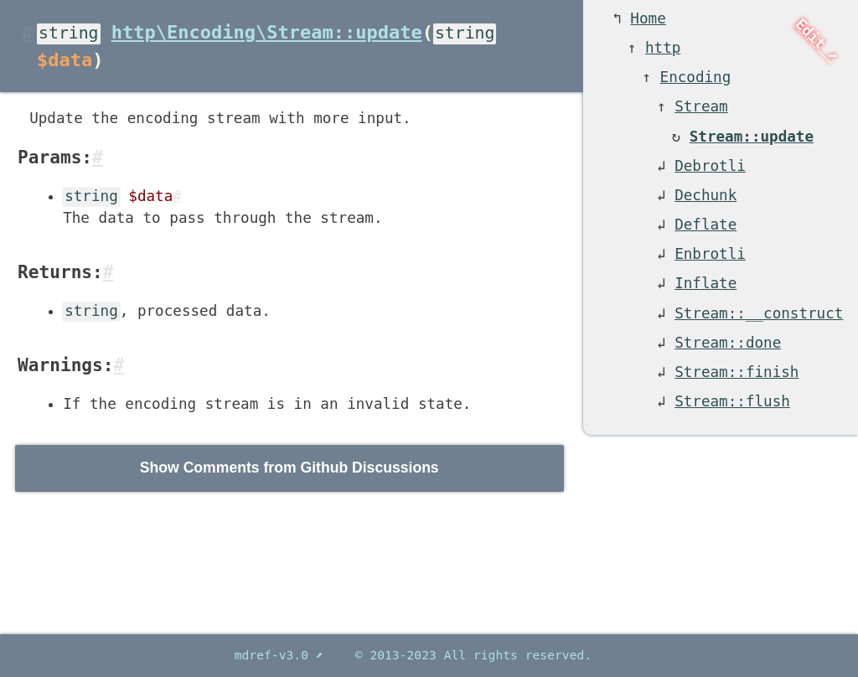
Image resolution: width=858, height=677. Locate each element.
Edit (810, 34)
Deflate (706, 224)
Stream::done (728, 342)
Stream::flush (732, 401)
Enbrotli (710, 253)
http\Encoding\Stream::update (266, 32)
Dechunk (706, 195)
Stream (701, 106)
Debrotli (710, 166)
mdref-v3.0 (275, 655)
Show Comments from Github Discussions (289, 467)
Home (647, 18)
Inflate (706, 283)
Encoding (695, 77)
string (68, 33)
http (662, 47)
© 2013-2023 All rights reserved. (473, 655)
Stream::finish (737, 372)
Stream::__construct (759, 313)
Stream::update (752, 136)
